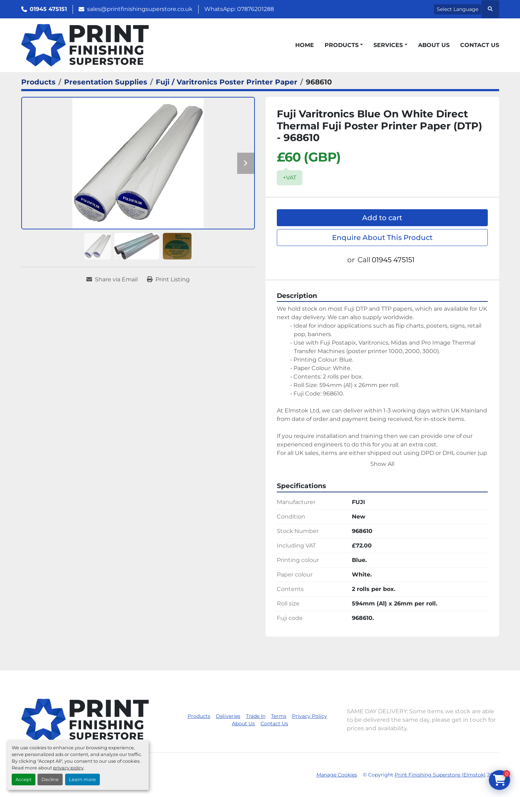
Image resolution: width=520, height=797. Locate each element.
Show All (382, 464)
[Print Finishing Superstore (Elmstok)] (85, 719)
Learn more (82, 779)
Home (304, 45)
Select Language (457, 9)
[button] (344, 45)
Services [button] (388, 45)
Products (342, 45)
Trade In (255, 716)
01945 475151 (48, 9)
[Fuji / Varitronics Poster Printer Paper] (226, 82)
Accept (24, 779)
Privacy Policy (309, 716)
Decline (50, 779)
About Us (434, 45)
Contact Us (479, 45)
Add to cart (382, 217)
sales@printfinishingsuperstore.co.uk (140, 9)
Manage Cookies (336, 775)
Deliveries (228, 716)
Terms (278, 716)
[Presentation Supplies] (105, 82)
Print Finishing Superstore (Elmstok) (440, 775)
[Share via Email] (112, 279)
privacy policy (68, 767)
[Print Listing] (168, 279)
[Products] (38, 82)
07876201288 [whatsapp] (255, 9)
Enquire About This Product (382, 237)
